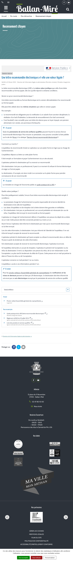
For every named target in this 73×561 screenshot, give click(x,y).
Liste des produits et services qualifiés (19, 323)
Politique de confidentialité (36, 541)
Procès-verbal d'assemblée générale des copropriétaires (24, 301)
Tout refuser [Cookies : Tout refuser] (36, 558)
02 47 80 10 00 (36, 402)
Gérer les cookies (36, 531)
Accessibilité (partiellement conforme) (36, 544)
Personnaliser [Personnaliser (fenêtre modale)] (50, 558)
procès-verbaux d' (15, 273)
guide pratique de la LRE (45, 185)
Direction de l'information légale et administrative (16, 336)
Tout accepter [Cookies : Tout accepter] (23, 558)
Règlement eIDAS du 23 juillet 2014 (19, 318)
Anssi (15, 137)
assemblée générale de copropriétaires (35, 273)
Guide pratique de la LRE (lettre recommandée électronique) (26, 313)
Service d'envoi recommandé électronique (42, 137)
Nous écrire (36, 406)
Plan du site (36, 538)
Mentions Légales (36, 534)
